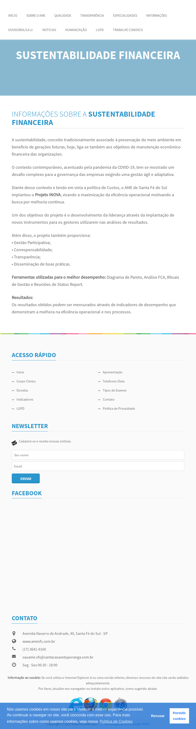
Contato (106, 399)
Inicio (18, 372)
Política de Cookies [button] (116, 721)
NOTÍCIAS (49, 30)
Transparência (92, 15)
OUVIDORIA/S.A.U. (20, 30)
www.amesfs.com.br (39, 641)
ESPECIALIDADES (125, 15)
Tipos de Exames (112, 390)
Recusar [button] (158, 716)
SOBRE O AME (35, 15)
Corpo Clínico (24, 381)
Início (12, 15)
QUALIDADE (62, 15)
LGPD (100, 30)
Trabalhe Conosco (128, 30)
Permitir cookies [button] (179, 716)
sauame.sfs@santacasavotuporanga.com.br (58, 657)
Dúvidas (20, 390)
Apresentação (110, 372)
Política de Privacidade (116, 408)
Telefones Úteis (111, 381)
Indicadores (22, 399)
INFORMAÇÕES (156, 15)
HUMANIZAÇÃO (76, 30)
